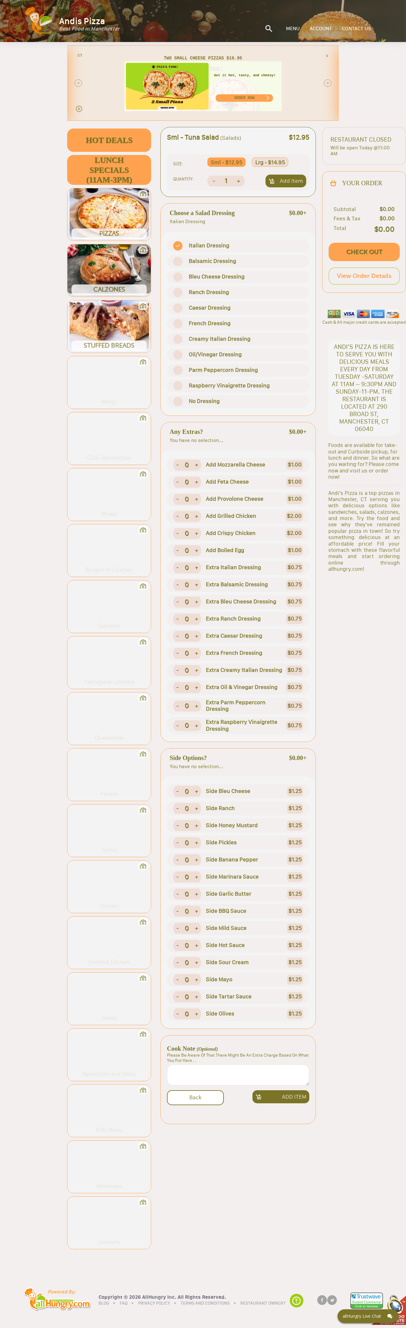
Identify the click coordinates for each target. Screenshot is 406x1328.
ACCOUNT (321, 28)
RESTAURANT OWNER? (262, 1303)
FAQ (123, 1303)
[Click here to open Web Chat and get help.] (368, 1316)
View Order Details (364, 275)
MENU (293, 28)
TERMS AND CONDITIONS (205, 1303)
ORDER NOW (244, 98)
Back (195, 1097)
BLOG (104, 1303)
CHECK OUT (364, 252)
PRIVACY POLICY (154, 1303)
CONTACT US (356, 28)
